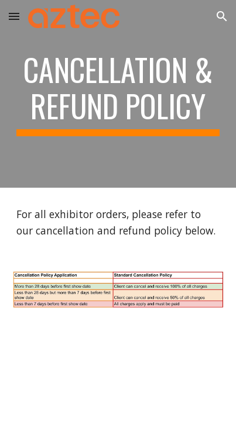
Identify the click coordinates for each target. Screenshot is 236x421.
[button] (14, 16)
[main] (118, 94)
